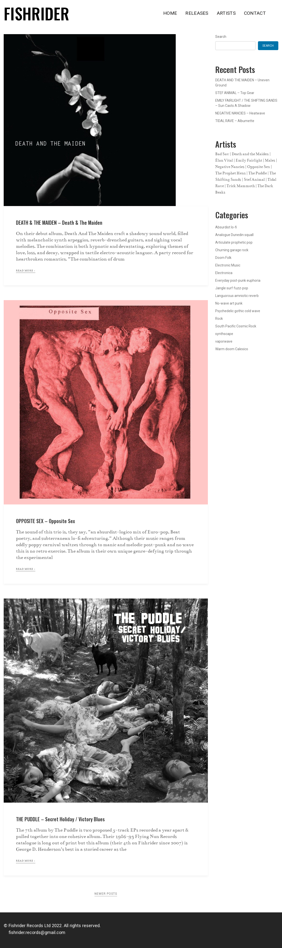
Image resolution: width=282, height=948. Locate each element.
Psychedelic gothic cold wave (237, 311)
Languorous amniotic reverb (237, 296)
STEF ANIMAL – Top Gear (234, 93)
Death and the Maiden (250, 154)
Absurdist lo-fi (226, 227)
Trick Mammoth (241, 186)
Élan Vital (224, 160)
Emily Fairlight (249, 160)
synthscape (224, 334)
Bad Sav (222, 154)
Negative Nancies (229, 167)
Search (220, 37)
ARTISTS (226, 13)
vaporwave (223, 341)
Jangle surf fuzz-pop (231, 288)
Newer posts (105, 893)
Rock (219, 319)
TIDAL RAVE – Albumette (234, 121)
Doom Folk (223, 258)
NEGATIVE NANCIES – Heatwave (240, 113)
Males (270, 160)
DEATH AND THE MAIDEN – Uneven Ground (242, 82)
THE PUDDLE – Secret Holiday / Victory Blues (60, 819)
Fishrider (36, 13)
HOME (170, 13)
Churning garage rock (231, 250)
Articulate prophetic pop (234, 242)
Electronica (223, 273)
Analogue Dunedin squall (234, 235)
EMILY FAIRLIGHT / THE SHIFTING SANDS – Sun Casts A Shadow (246, 103)
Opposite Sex (258, 167)
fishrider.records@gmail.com (34, 932)
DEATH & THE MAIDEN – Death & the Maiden (59, 222)
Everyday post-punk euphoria (237, 280)
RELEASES (196, 13)
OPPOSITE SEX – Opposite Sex (45, 521)
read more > (25, 270)
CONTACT (255, 13)
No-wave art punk (228, 303)
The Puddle (257, 173)
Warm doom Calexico (231, 349)
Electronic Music (227, 265)
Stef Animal (254, 179)
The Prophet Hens (230, 173)
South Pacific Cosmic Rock (235, 326)
